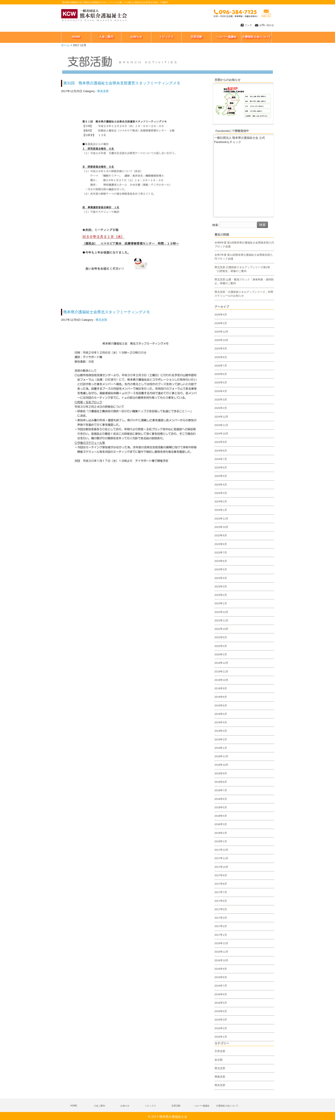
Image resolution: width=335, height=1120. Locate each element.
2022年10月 (221, 629)
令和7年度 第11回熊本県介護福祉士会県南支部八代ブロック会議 (244, 257)
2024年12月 (221, 416)
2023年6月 (221, 561)
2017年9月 (221, 875)
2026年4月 (221, 314)
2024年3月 (221, 493)
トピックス (150, 1105)
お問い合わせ (266, 25)
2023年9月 (221, 535)
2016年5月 (221, 1002)
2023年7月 (221, 552)
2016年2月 (221, 1028)
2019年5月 (221, 714)
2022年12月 (221, 612)
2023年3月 (221, 586)
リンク (248, 25)
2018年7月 (221, 790)
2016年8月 (221, 977)
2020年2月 (221, 654)
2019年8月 (221, 697)
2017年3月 (221, 917)
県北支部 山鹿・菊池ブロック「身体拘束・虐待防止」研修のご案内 (244, 281)
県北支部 (101, 319)
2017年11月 (221, 858)
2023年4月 (221, 578)
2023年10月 (221, 527)
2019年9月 (221, 688)
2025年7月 (221, 365)
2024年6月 (221, 467)
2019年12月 (221, 663)
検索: (215, 225)
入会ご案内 (99, 1105)
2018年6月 (221, 799)
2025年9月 (221, 348)
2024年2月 (221, 501)
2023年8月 (221, 544)
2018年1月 (221, 841)
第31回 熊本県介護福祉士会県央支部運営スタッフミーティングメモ (122, 83)
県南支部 (220, 1076)
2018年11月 (221, 756)
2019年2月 (221, 739)
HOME (73, 1105)
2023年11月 (221, 518)
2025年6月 (221, 374)
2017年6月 (221, 901)
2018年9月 (221, 773)
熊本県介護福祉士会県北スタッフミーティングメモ (106, 312)
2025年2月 (221, 408)
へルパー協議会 (201, 1105)
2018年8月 (221, 782)
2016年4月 (221, 1011)
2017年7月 (221, 892)
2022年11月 (221, 620)
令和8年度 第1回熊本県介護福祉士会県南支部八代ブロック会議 (244, 244)
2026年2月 (221, 323)
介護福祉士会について (227, 1105)
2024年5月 (221, 476)
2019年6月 (221, 705)
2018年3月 (221, 824)
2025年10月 (221, 340)
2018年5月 (221, 807)
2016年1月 (221, 1036)
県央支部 (103, 91)
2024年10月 (221, 433)
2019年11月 (221, 671)
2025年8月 (221, 357)
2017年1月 (221, 935)
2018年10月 (221, 764)
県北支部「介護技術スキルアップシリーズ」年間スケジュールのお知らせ (244, 294)
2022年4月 (221, 646)
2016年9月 (221, 968)
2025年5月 (221, 382)
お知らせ (124, 1105)
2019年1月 (221, 748)
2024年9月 (221, 442)
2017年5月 (221, 909)
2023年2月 (221, 595)
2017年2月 (221, 926)
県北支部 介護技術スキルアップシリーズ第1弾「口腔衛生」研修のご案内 (242, 269)
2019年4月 (221, 722)
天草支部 (220, 1051)
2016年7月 (221, 985)
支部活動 (175, 1105)
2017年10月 (221, 867)
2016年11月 (221, 951)
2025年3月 (221, 399)
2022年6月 (221, 637)
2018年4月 (221, 816)
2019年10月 (221, 680)
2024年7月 (221, 459)
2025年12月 (221, 331)
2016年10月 (221, 960)
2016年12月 (221, 943)
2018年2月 (221, 833)
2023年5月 (221, 569)
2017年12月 (221, 849)
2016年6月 (221, 994)
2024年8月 (221, 450)
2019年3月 (221, 730)
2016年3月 (221, 1019)
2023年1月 (221, 603)
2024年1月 (221, 510)
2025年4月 (221, 391)
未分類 (219, 1060)
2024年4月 (221, 484)
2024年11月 (221, 425)
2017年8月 (221, 883)
